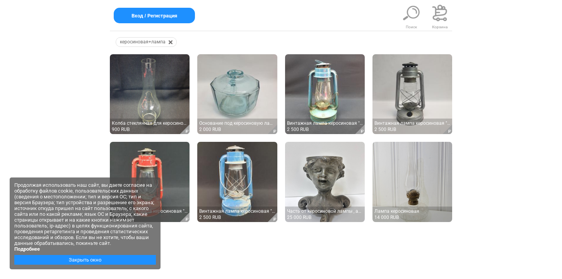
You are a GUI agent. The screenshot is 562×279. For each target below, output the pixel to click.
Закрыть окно (85, 260)
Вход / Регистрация (154, 16)
